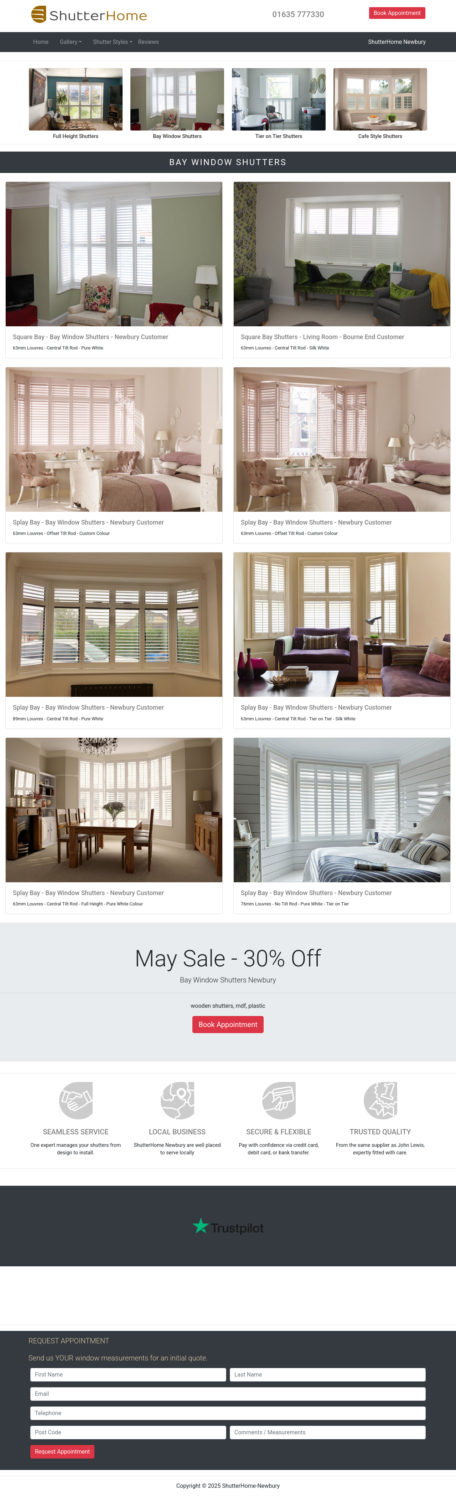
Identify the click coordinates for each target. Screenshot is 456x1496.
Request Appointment (62, 1451)
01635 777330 (298, 14)
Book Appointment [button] (397, 13)
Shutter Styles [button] (110, 42)
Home (40, 42)
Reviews (148, 42)
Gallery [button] (68, 42)
